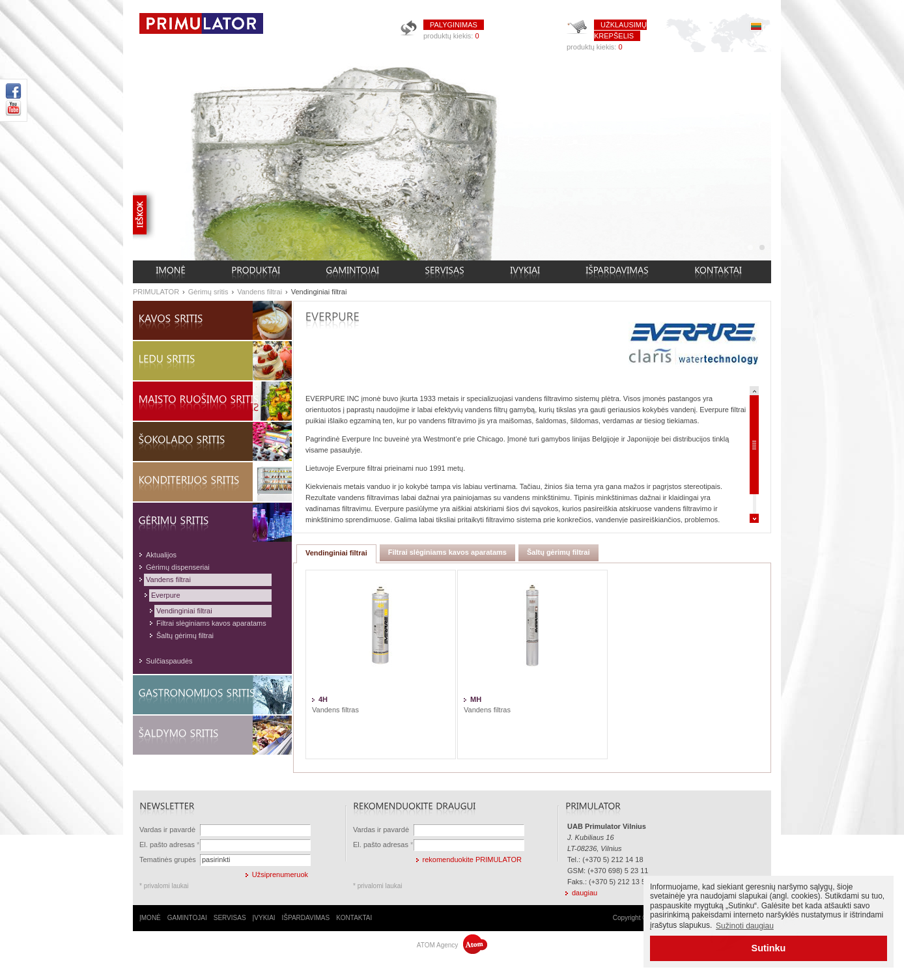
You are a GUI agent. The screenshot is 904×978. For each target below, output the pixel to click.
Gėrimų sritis (208, 292)
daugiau (584, 893)
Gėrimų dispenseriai (178, 567)
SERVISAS (230, 917)
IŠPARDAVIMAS (306, 917)
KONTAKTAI (354, 917)
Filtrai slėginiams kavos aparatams (211, 623)
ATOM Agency (452, 945)
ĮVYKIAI (264, 917)
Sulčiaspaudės (169, 661)
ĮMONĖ (150, 917)
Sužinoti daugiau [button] (745, 925)
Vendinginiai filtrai (319, 292)
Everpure (165, 595)
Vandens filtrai (259, 292)
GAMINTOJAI (187, 917)
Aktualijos (161, 555)
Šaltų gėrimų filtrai (185, 635)
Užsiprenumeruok (280, 874)
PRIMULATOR (156, 292)
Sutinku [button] (769, 948)
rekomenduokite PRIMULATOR (472, 859)
